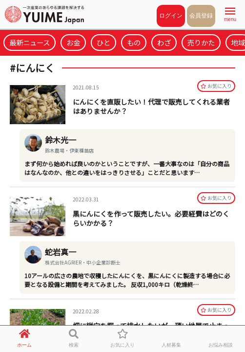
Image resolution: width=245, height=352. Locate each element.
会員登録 (201, 15)
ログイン (171, 15)
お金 (73, 42)
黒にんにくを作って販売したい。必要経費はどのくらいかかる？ (151, 218)
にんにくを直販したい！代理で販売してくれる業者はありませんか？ (151, 106)
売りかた (201, 42)
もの (134, 42)
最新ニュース (29, 42)
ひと (103, 42)
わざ (164, 42)
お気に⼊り (216, 85)
